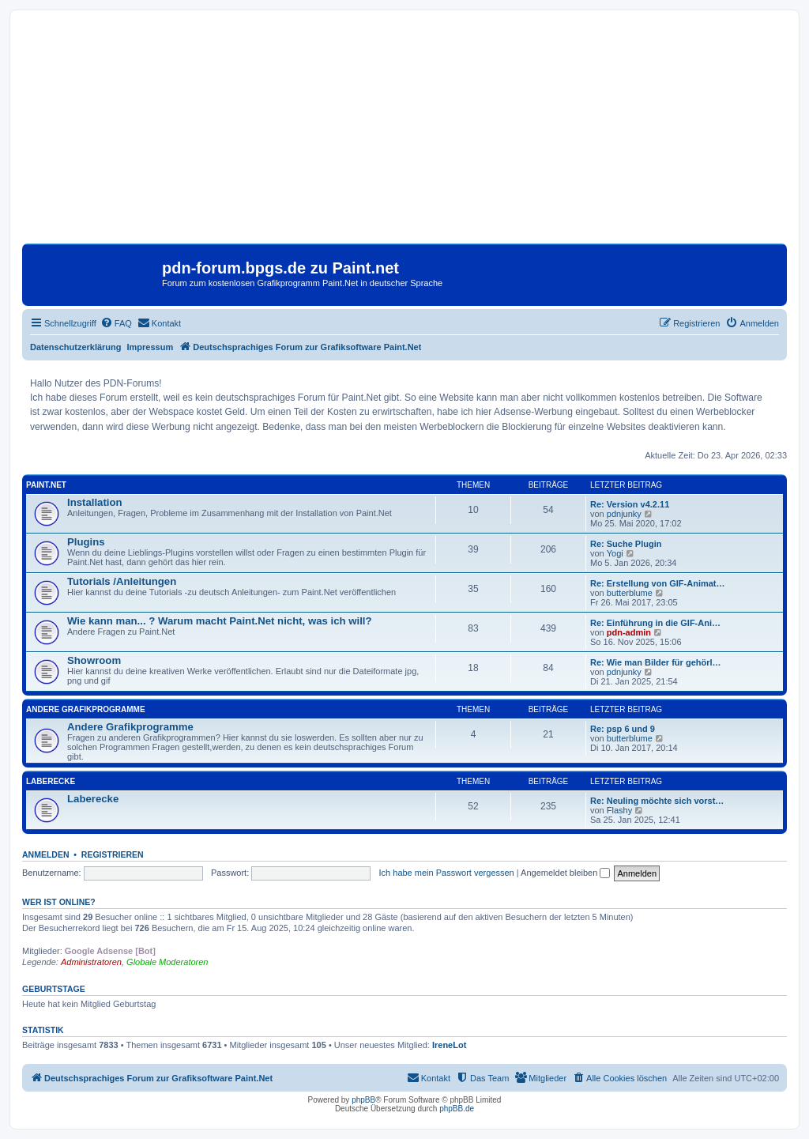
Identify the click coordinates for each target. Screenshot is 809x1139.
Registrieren (112, 854)
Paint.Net (46, 485)
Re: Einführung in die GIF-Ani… (655, 623)
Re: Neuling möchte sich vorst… (657, 800)
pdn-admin (629, 632)
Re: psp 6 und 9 (622, 729)
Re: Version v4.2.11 (629, 504)
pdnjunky (624, 514)
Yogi (615, 553)
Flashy (619, 810)
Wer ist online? (59, 902)
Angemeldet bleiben (565, 872)
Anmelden (46, 854)
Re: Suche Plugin (625, 544)
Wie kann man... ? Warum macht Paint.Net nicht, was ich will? (219, 621)
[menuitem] (116, 323)
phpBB (363, 1100)
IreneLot (449, 1045)
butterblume (630, 593)
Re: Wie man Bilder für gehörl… (655, 662)
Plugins (86, 542)
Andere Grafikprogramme (85, 709)
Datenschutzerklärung (76, 347)
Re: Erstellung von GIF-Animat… (657, 583)
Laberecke (50, 781)
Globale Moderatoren (167, 962)
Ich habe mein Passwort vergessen (446, 872)
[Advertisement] (404, 132)
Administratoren (91, 962)
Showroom (94, 660)
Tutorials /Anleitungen (121, 581)
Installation (94, 502)
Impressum (150, 347)
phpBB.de (456, 1108)
